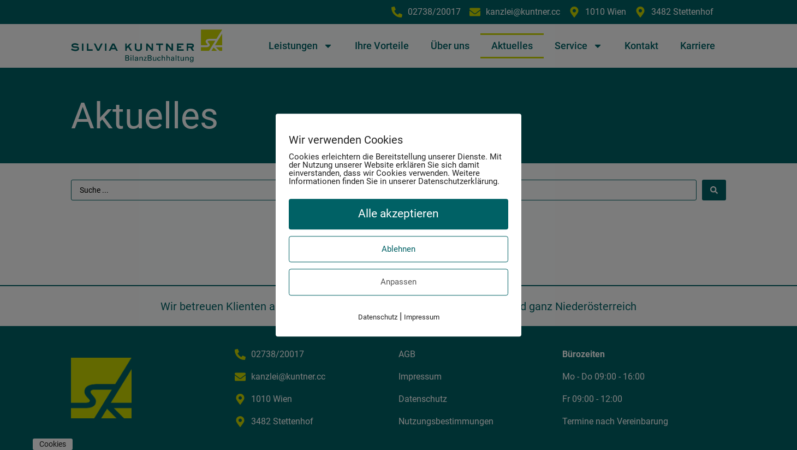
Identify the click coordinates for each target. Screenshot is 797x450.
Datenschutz (377, 317)
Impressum (421, 317)
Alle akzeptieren (398, 213)
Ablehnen (398, 249)
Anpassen (398, 282)
